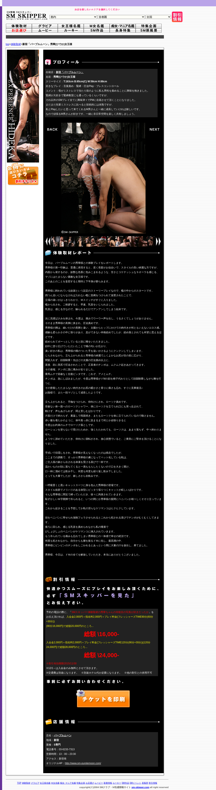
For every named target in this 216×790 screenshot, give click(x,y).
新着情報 (108, 783)
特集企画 (81, 783)
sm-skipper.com (140, 787)
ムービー (98, 783)
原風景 (145, 783)
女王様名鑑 (45, 783)
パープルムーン (63, 735)
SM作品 (125, 783)
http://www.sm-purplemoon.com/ (83, 763)
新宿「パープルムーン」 (70, 72)
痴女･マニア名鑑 (68, 783)
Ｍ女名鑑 (55, 783)
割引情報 (153, 783)
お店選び (90, 783)
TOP (19, 783)
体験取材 (16, 44)
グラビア (35, 783)
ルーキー (117, 783)
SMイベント (135, 783)
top (7, 44)
